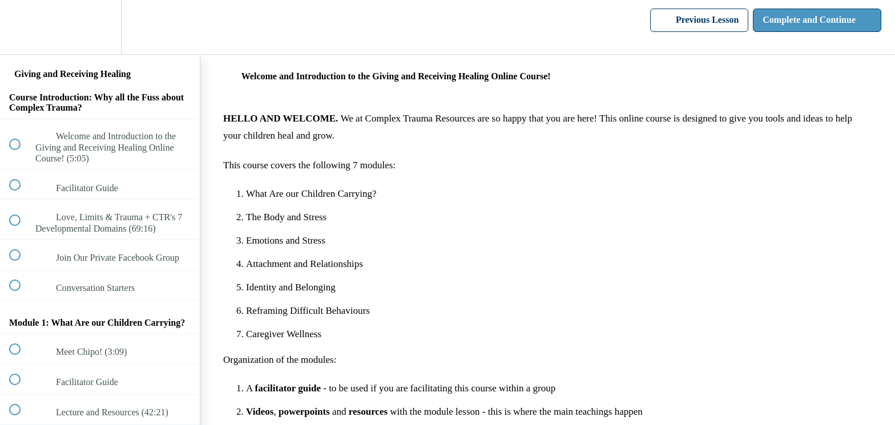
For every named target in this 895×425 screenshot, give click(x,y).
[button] (21, 27)
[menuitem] (100, 27)
